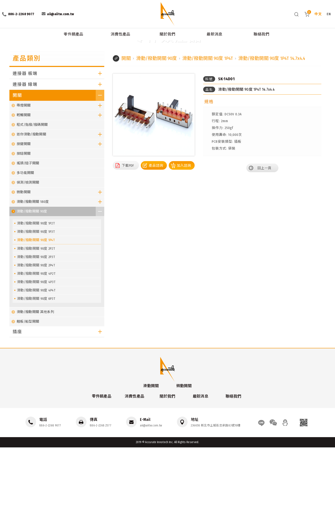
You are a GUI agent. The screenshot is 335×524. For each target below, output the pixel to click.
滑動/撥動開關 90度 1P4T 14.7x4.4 (116, 42)
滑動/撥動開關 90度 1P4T (77, 42)
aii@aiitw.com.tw (151, 502)
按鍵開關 (60, 220)
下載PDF (128, 242)
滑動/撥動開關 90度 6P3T (36, 375)
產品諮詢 (156, 242)
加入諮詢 (184, 242)
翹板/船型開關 (28, 398)
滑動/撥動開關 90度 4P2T (36, 350)
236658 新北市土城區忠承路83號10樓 (216, 502)
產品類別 (27, 135)
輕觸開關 (60, 191)
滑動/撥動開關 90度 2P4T (36, 342)
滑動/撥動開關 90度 (48, 42)
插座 (58, 408)
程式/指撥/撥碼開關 (32, 201)
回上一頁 (264, 245)
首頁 (3, 42)
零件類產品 (73, 34)
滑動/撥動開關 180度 (60, 278)
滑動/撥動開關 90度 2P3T (36, 333)
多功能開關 (25, 249)
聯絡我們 (261, 34)
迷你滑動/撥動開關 (60, 211)
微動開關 (60, 268)
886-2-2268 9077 (50, 502)
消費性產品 (120, 34)
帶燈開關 (60, 182)
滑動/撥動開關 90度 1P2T (36, 300)
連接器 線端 (58, 161)
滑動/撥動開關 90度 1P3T (36, 308)
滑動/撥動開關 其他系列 (35, 388)
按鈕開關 (24, 230)
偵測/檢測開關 (28, 259)
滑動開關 (151, 462)
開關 (31, 42)
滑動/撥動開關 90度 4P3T (36, 358)
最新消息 (214, 34)
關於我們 (167, 34)
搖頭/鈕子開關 (28, 240)
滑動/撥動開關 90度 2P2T (36, 325)
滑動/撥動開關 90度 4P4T (36, 367)
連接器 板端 (58, 150)
